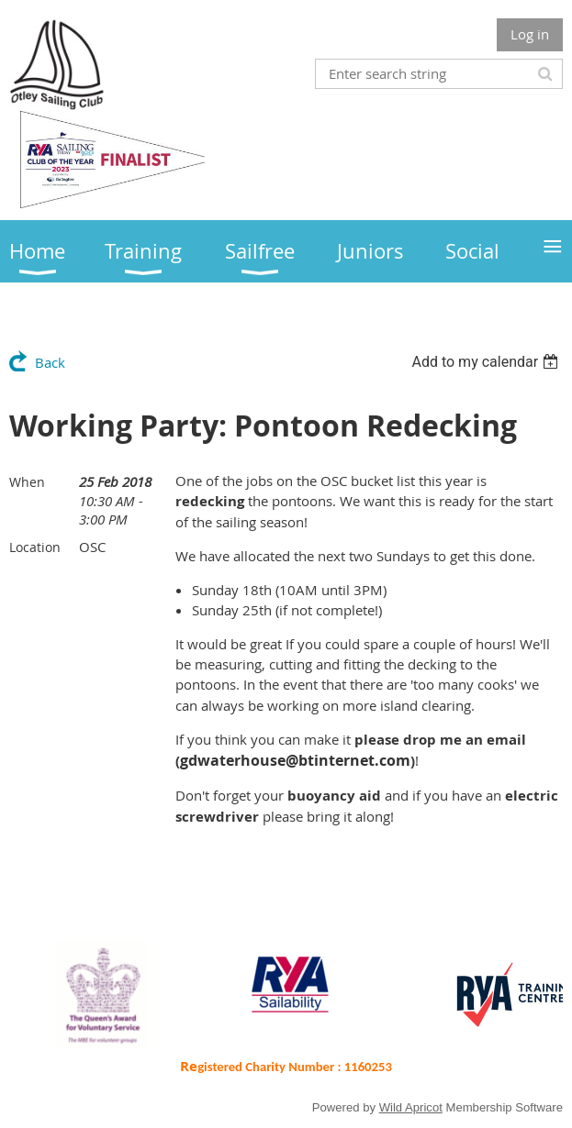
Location (35, 547)
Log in (529, 34)
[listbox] (487, 361)
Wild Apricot (411, 1107)
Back (50, 362)
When (27, 482)
